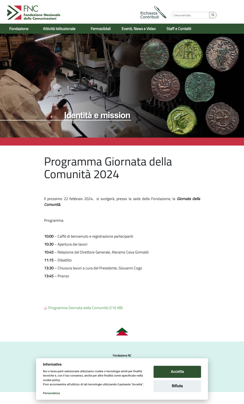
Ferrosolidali (101, 29)
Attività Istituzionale (59, 29)
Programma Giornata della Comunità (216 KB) (83, 320)
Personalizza (51, 393)
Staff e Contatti (178, 29)
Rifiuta (177, 386)
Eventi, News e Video (139, 29)
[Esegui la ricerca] (233, 15)
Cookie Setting (139, 399)
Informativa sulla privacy (111, 399)
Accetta (177, 371)
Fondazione (18, 29)
